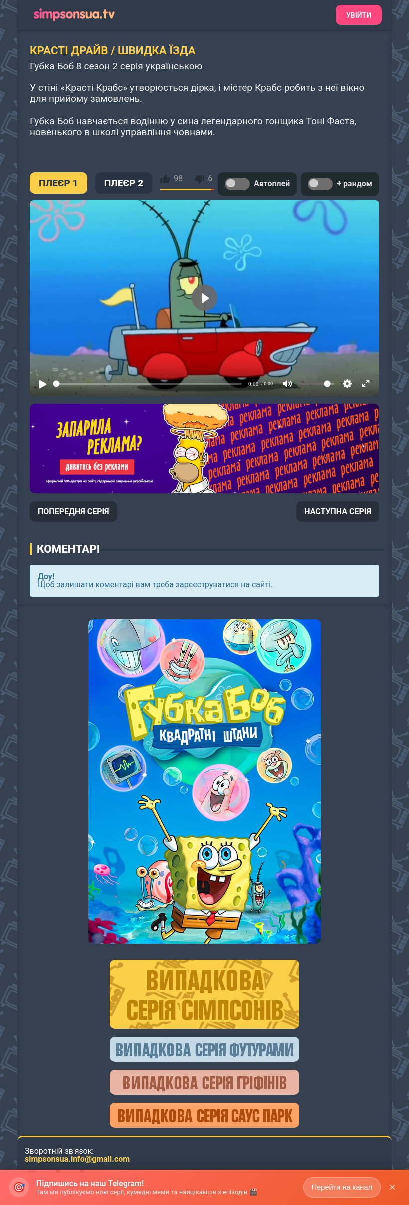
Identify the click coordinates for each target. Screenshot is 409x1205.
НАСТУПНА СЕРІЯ (337, 511)
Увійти (358, 15)
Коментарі (68, 548)
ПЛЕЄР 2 (124, 183)
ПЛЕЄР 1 (58, 183)
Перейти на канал (340, 1187)
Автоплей (257, 184)
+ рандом (340, 184)
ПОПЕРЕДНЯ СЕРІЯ (73, 511)
